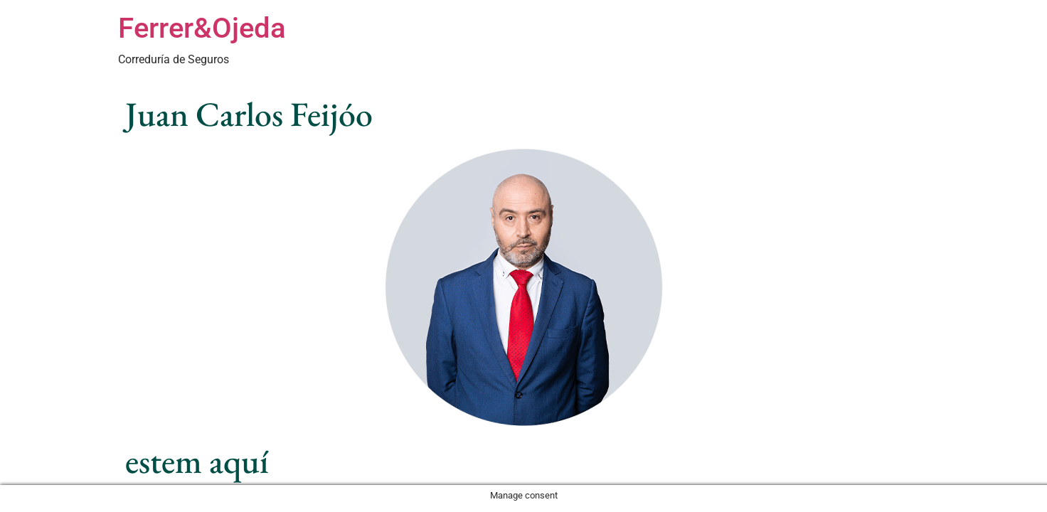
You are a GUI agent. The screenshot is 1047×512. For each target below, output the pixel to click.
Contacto (900, 44)
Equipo (665, 44)
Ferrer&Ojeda (202, 28)
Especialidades (542, 44)
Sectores (613, 44)
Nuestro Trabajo (734, 44)
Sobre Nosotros (825, 44)
